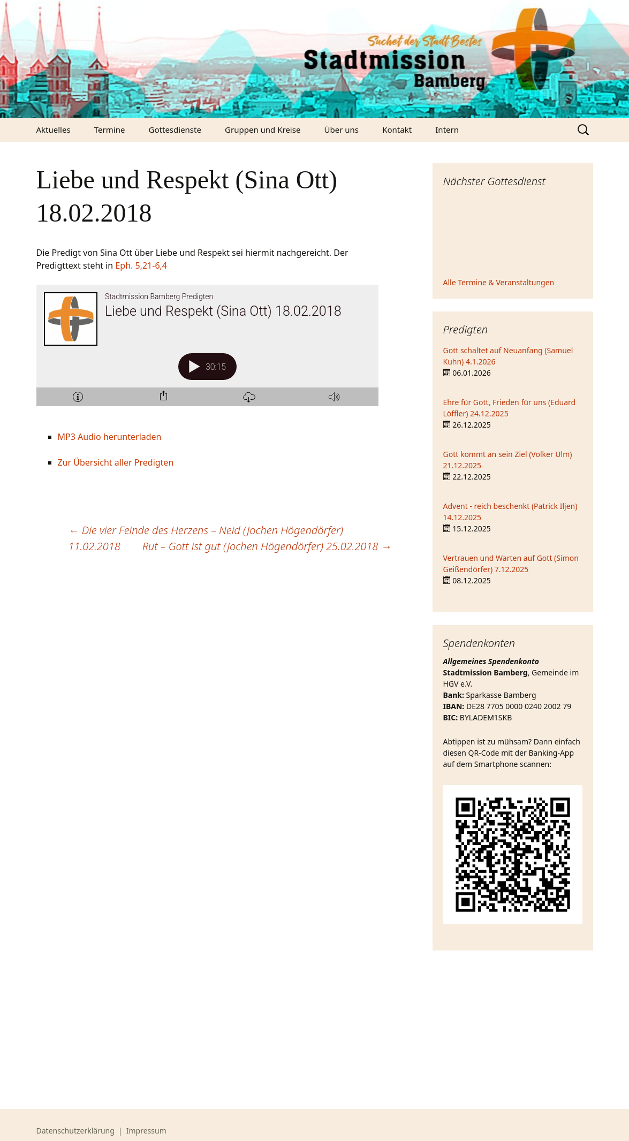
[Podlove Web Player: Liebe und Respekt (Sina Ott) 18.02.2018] (214, 352)
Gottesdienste (175, 129)
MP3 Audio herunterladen (110, 437)
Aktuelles (53, 129)
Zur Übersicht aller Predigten (116, 462)
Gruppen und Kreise (262, 129)
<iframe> (512, 234)
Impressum (146, 1130)
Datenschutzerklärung (75, 1130)
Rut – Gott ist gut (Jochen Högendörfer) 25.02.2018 (267, 546)
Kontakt (397, 129)
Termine (109, 129)
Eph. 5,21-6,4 (141, 265)
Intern (447, 129)
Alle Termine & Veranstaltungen (499, 282)
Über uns (341, 129)
